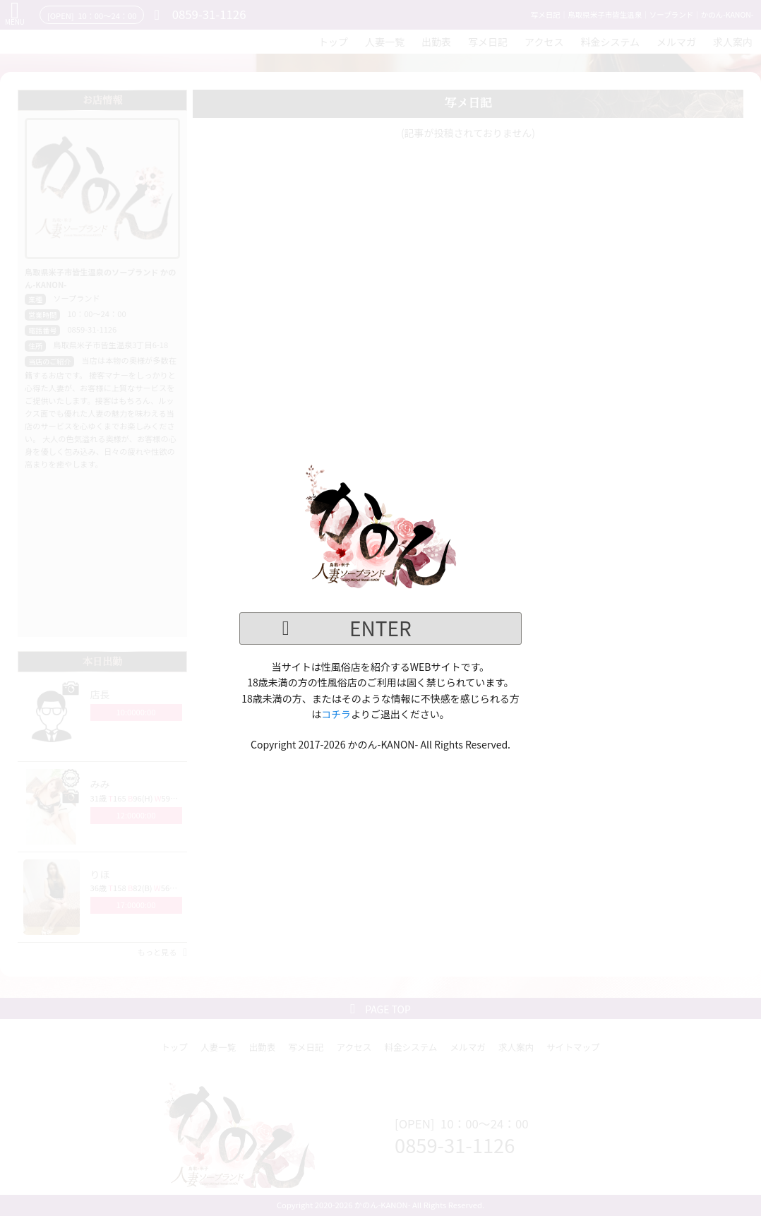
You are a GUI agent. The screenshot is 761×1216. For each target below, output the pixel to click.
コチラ (336, 714)
